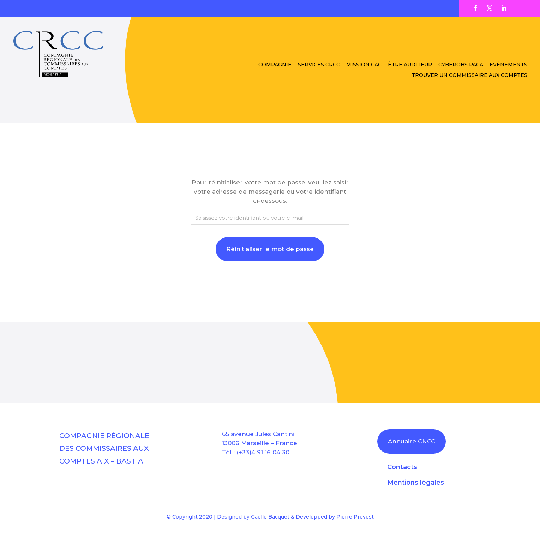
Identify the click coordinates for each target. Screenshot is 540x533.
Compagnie (275, 65)
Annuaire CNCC (411, 441)
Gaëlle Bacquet (270, 517)
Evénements (508, 65)
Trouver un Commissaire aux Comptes (469, 75)
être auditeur (410, 65)
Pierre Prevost (355, 517)
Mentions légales (415, 482)
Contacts (402, 467)
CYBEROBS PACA (460, 65)
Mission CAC (364, 65)
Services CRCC (319, 65)
